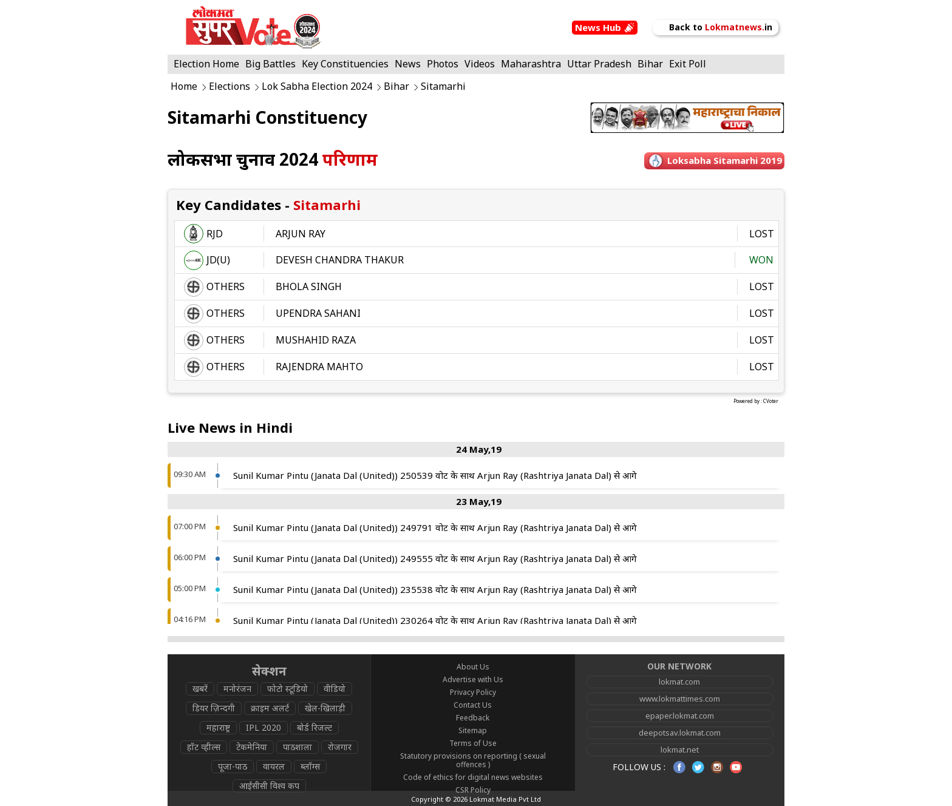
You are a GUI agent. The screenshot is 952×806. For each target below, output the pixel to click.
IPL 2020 (263, 727)
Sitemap (472, 730)
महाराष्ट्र (218, 727)
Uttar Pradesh (599, 63)
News (408, 63)
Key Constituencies (345, 63)
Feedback (472, 718)
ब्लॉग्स (310, 766)
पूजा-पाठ (232, 766)
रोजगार (340, 747)
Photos (442, 63)
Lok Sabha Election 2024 (317, 86)
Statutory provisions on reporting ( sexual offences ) (473, 760)
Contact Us (473, 705)
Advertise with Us (473, 679)
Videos (479, 63)
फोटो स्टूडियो (287, 688)
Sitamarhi (443, 86)
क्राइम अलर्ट (270, 708)
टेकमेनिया (251, 747)
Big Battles (270, 63)
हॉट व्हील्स (203, 747)
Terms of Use (473, 743)
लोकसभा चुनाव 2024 (273, 159)
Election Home (206, 63)
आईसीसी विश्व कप (269, 785)
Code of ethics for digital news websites (473, 777)
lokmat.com (679, 681)
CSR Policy (473, 790)
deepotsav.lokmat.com (680, 732)
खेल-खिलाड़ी (325, 708)
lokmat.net (680, 749)
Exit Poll (687, 63)
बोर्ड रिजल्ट (314, 727)
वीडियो (334, 688)
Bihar (650, 63)
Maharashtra (531, 63)
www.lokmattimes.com (679, 698)
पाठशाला (297, 747)
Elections (229, 86)
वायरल (274, 766)
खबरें (200, 688)
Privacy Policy (473, 692)
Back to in (715, 27)
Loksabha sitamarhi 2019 (724, 160)
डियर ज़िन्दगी (213, 708)
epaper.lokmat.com (679, 715)
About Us (473, 667)
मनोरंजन (237, 688)
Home (184, 86)
